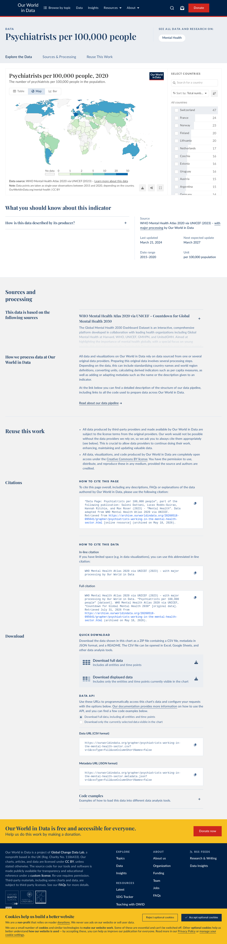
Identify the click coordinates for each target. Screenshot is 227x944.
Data (79, 8)
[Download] (142, 187)
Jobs (156, 898)
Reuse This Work (100, 57)
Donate (199, 8)
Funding (158, 883)
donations (63, 922)
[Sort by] (190, 93)
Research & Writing (203, 868)
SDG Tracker (124, 907)
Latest (120, 899)
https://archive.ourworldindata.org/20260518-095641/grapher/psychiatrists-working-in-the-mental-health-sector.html (132, 521)
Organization (162, 876)
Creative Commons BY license (127, 459)
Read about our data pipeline (100, 403)
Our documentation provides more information (144, 714)
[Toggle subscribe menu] (182, 8)
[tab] (19, 91)
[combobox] (172, 8)
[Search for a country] (194, 82)
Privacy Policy (187, 931)
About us (159, 868)
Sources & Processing (59, 57)
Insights (93, 8)
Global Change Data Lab (67, 862)
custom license (40, 886)
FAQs (62, 895)
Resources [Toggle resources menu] (112, 8)
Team (156, 891)
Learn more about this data (111, 181)
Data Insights (199, 876)
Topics (120, 868)
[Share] (151, 187)
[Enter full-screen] (160, 187)
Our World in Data (28, 8)
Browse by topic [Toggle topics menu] (57, 8)
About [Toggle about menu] (133, 8)
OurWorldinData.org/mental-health (29, 189)
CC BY (56, 189)
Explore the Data (18, 57)
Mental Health (172, 37)
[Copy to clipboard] (191, 503)
